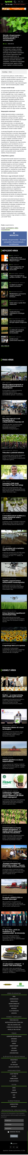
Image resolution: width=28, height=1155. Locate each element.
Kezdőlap (4, 72)
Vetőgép (14, 1076)
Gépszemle (14, 1038)
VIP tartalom (14, 1064)
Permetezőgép (14, 1078)
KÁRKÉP (14, 1043)
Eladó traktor (14, 1073)
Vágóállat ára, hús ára (14, 1029)
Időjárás (14, 1048)
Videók (14, 1090)
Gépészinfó (14, 1050)
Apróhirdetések (14, 1053)
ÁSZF (14, 1095)
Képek (14, 1087)
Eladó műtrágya (14, 1081)
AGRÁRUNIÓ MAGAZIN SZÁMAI (14, 1036)
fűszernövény (5, 230)
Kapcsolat (14, 1106)
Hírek (5, 43)
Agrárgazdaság (14, 999)
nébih (16, 228)
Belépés (14, 1062)
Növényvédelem (14, 1006)
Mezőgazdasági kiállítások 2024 (14, 1022)
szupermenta (10, 228)
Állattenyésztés (14, 1010)
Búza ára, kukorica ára (14, 1024)
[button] (15, 1)
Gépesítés (14, 1013)
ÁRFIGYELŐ (14, 1041)
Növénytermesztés (14, 1003)
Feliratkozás (14, 1136)
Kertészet (14, 1008)
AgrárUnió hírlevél (15, 1131)
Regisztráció (14, 1059)
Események (14, 1092)
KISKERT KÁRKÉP (14, 1045)
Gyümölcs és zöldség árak (14, 1027)
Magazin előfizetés (14, 1067)
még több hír (5, 346)
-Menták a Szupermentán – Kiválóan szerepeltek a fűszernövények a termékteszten (14, 238)
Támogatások (14, 1001)
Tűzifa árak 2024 (14, 1020)
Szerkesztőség (14, 1104)
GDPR (14, 1097)
